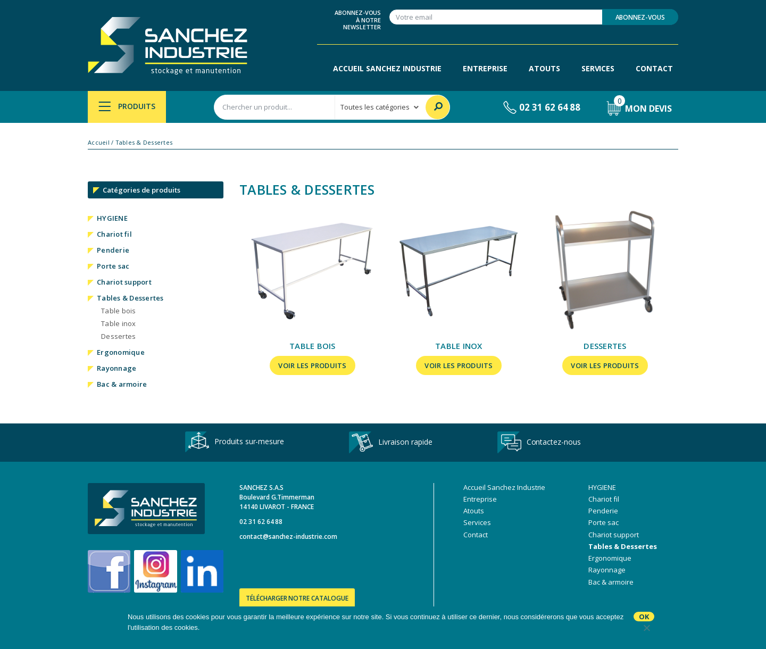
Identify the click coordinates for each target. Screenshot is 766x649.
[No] (646, 627)
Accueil (99, 142)
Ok (644, 616)
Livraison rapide (390, 442)
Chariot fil (114, 234)
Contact (654, 68)
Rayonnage (116, 368)
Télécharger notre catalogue (297, 598)
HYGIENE (112, 218)
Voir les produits (312, 365)
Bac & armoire (122, 384)
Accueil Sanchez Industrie (387, 68)
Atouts (544, 68)
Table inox (118, 323)
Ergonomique (121, 352)
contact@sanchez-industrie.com (288, 536)
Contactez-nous (539, 442)
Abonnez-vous (640, 17)
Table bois (118, 310)
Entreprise (485, 68)
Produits (126, 106)
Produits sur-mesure (234, 442)
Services (598, 68)
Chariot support (124, 282)
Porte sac (113, 266)
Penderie (113, 250)
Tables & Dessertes (130, 298)
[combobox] (274, 107)
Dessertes (118, 336)
